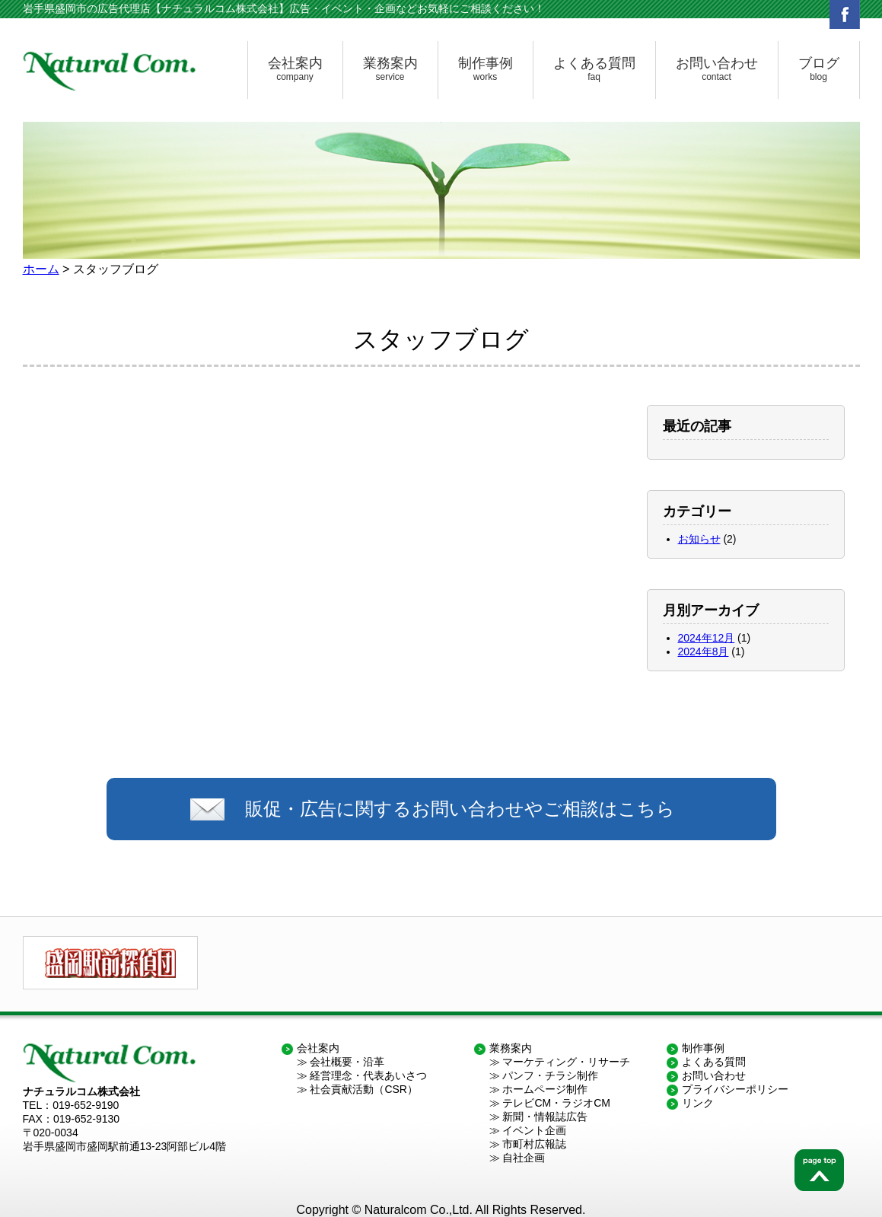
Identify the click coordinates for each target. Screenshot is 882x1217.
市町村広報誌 (534, 1144)
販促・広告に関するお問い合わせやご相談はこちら (460, 808)
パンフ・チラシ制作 (550, 1075)
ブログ (818, 70)
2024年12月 (706, 638)
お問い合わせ (717, 70)
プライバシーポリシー (735, 1089)
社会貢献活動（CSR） (364, 1089)
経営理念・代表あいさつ (368, 1075)
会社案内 (295, 70)
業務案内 (390, 70)
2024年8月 (703, 651)
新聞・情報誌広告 (544, 1116)
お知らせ (699, 539)
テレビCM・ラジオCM (556, 1103)
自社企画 (523, 1158)
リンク (698, 1103)
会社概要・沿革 (347, 1062)
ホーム (41, 269)
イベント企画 (534, 1130)
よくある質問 (594, 70)
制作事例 (485, 70)
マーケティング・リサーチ (566, 1062)
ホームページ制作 (544, 1089)
